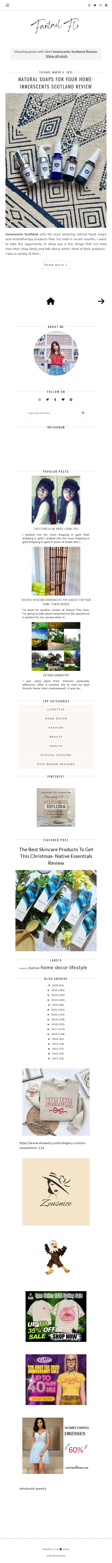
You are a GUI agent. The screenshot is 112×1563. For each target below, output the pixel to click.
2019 (54, 1019)
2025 (54, 990)
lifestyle (56, 709)
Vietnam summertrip (56, 675)
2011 (55, 1058)
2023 (54, 999)
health (56, 745)
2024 (54, 995)
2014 (55, 1043)
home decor (56, 718)
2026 (55, 985)
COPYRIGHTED (56, 1555)
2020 (54, 1014)
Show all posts (57, 56)
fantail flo (51, 1549)
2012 (55, 1053)
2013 (55, 1048)
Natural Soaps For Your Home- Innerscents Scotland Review (56, 82)
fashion (56, 727)
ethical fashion (56, 755)
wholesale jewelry (32, 1489)
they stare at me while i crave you (56, 528)
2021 (54, 1009)
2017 (54, 1029)
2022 (55, 1004)
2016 (54, 1034)
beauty (56, 736)
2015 (55, 1038)
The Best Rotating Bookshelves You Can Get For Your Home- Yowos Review (56, 602)
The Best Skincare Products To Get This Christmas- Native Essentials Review (56, 856)
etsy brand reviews (56, 764)
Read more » (55, 265)
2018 (54, 1024)
